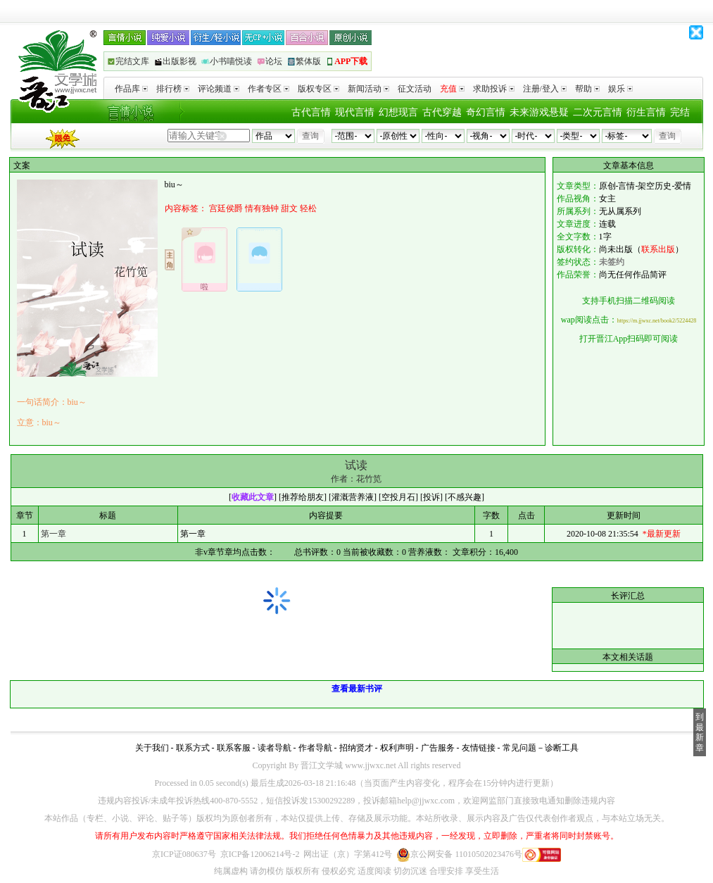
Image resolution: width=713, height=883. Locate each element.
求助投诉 (494, 89)
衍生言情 (646, 112)
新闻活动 (368, 89)
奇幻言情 (485, 112)
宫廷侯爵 (226, 208)
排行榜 (172, 89)
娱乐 (620, 89)
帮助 (587, 89)
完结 (680, 112)
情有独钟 (262, 208)
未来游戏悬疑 (539, 112)
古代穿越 (442, 112)
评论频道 (218, 89)
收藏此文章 (253, 497)
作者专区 (268, 89)
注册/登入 (545, 89)
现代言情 (354, 112)
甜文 (289, 208)
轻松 (308, 208)
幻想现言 (398, 112)
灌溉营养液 (353, 497)
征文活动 (414, 89)
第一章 (53, 534)
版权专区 (318, 89)
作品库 (131, 89)
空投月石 (398, 497)
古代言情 (311, 112)
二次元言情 (597, 112)
